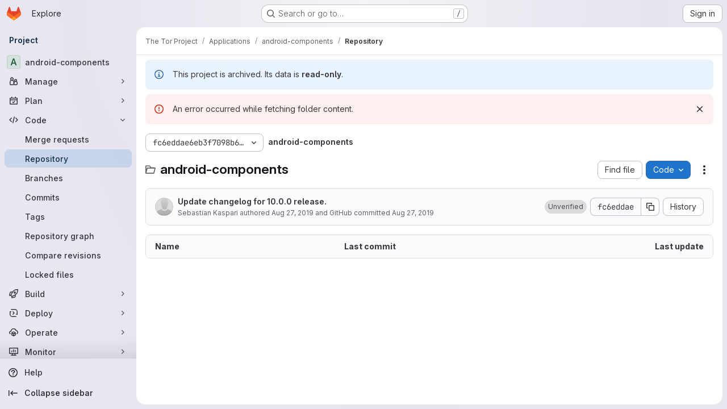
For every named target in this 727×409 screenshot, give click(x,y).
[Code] (68, 120)
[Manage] (68, 81)
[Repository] (68, 158)
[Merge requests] (68, 139)
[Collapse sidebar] (68, 393)
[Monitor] (68, 352)
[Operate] (68, 332)
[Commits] (68, 197)
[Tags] (68, 216)
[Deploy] (68, 313)
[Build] (68, 294)
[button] (566, 207)
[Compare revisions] (68, 255)
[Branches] (68, 178)
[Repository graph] (68, 236)
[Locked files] (68, 274)
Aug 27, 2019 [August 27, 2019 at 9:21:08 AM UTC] (292, 212)
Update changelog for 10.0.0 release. (252, 201)
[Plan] (68, 100)
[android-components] (68, 62)
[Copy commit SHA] (650, 207)
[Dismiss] (700, 109)
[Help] (68, 373)
